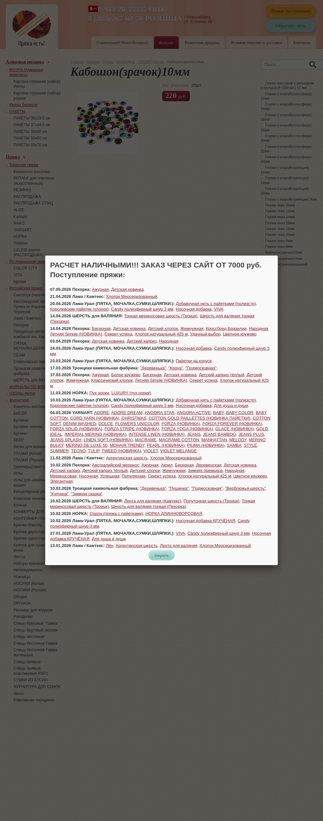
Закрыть (161, 555)
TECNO (78, 450)
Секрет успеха (118, 334)
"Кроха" (176, 368)
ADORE (101, 412)
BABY (218, 412)
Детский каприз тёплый (221, 374)
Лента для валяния (178, 545)
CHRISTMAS (133, 418)
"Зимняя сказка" (86, 493)
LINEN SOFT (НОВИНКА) (108, 439)
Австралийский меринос (115, 465)
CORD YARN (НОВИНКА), (95, 418)
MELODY (237, 439)
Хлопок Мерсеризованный (131, 296)
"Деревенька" (153, 368)
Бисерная (101, 328)
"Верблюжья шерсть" (245, 488)
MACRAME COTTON (179, 439)
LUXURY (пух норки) (131, 392)
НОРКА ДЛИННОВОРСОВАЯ (173, 513)
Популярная (133, 476)
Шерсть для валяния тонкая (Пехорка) (148, 506)
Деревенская (208, 465)
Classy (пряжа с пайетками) (116, 513)
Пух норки (99, 392)
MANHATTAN (214, 439)
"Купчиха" (59, 493)
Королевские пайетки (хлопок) (79, 309)
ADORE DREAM (126, 412)
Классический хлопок (111, 380)
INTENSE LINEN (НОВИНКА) (157, 434)
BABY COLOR (239, 412)
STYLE (250, 445)
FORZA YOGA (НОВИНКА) (187, 428)
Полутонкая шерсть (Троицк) (211, 500)
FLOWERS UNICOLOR (137, 423)
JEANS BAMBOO (219, 434)
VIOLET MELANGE (178, 450)
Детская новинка (127, 289)
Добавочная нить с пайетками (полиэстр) (216, 303)
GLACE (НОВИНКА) (234, 428)
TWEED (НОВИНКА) (121, 450)
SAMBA (234, 445)
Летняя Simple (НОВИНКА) (76, 334)
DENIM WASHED (79, 423)
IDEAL (56, 434)
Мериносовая (63, 476)
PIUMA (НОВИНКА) (205, 445)
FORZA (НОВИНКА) (181, 423)
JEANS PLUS (251, 434)
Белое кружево (125, 374)
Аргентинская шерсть (127, 457)
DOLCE (106, 423)
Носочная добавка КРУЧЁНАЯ (205, 520)
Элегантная (61, 481)
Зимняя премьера (205, 470)
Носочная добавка (194, 309)
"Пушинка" (179, 488)
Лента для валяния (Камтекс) (152, 500)
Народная (258, 328)
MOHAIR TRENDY (127, 445)
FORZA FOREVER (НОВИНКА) (232, 423)
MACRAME (145, 439)
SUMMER (59, 450)
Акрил (166, 465)
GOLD (262, 428)
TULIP (93, 450)
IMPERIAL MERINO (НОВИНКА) (95, 434)
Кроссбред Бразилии (226, 328)
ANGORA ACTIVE (194, 412)
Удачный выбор (205, 334)
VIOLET (150, 450)
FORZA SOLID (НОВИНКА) (76, 428)
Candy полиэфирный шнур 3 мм (142, 309)
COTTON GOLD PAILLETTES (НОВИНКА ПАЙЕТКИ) (199, 418)
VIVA (219, 309)
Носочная (88, 476)
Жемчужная (191, 328)
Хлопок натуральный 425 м (161, 334)
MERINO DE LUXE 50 (86, 445)
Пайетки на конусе (194, 360)
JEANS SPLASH (65, 439)
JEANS (194, 434)
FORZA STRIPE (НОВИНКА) (132, 428)
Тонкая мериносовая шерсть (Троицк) (160, 315)
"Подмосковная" (201, 368)
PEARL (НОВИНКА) (166, 445)
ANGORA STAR (160, 412)
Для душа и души (231, 405)
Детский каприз (142, 341)
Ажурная (100, 289)
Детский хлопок (163, 328)
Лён (109, 545)
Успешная (110, 476)
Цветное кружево (239, 334)
